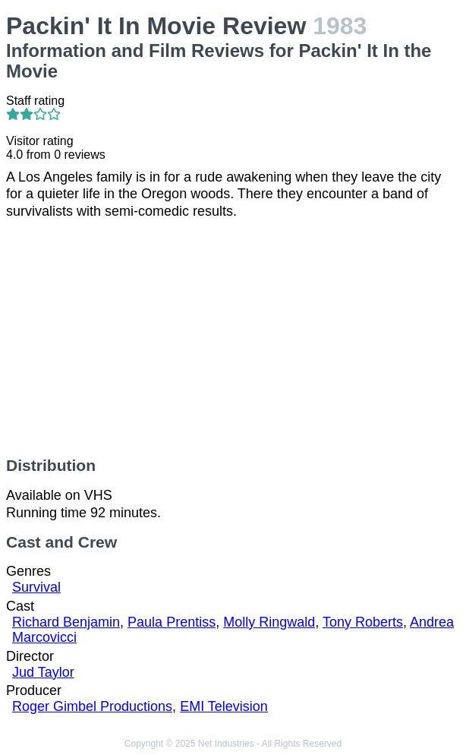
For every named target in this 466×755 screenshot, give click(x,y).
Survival (36, 587)
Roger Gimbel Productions (92, 706)
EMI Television (224, 706)
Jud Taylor (43, 672)
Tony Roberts (363, 622)
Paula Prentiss (172, 622)
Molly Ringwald (269, 622)
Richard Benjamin (66, 622)
